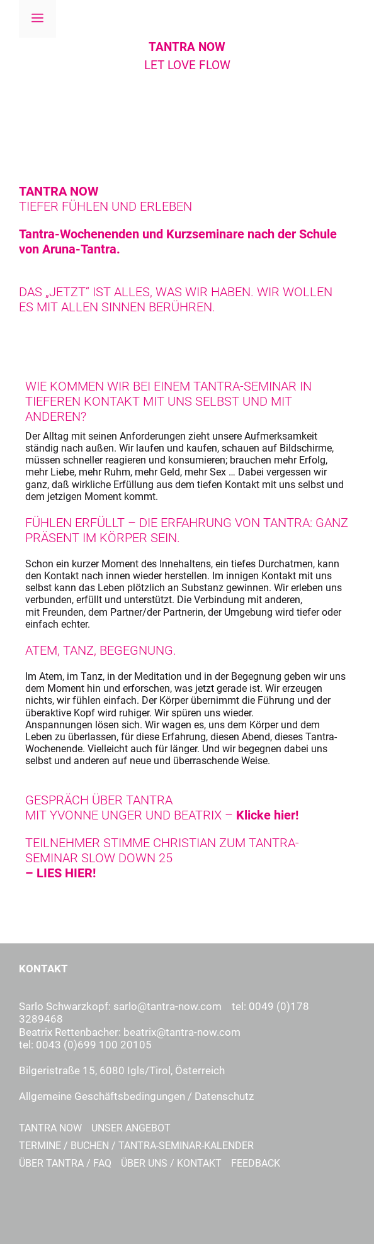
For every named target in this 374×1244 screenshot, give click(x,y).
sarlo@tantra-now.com (167, 1006)
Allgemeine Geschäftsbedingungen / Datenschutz (136, 1096)
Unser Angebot (131, 1128)
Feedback (255, 1163)
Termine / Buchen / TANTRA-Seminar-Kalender (136, 1146)
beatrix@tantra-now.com (182, 1032)
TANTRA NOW (187, 47)
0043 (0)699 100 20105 (94, 1044)
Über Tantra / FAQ (65, 1163)
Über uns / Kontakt (171, 1163)
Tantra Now (50, 1128)
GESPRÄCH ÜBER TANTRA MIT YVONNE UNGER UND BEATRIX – (161, 807)
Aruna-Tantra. (81, 249)
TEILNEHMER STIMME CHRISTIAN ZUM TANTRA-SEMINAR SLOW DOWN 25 (162, 857)
